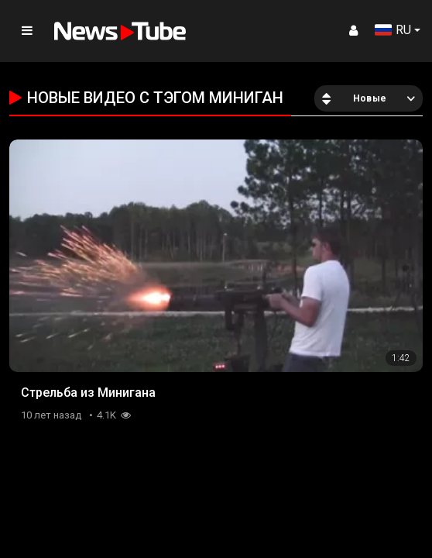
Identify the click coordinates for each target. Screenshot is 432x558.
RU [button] (393, 29)
